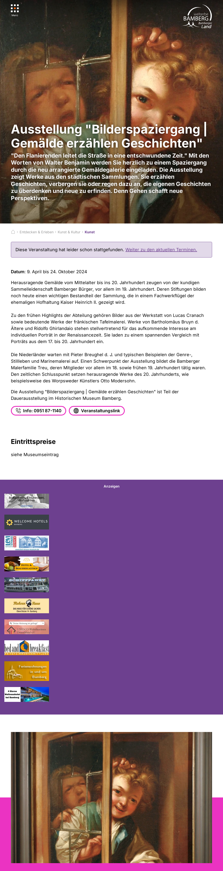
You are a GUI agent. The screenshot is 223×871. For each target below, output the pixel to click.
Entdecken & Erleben (37, 232)
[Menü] (15, 10)
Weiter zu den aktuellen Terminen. (161, 249)
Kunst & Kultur (69, 232)
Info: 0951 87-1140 (38, 410)
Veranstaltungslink (96, 410)
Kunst (90, 232)
